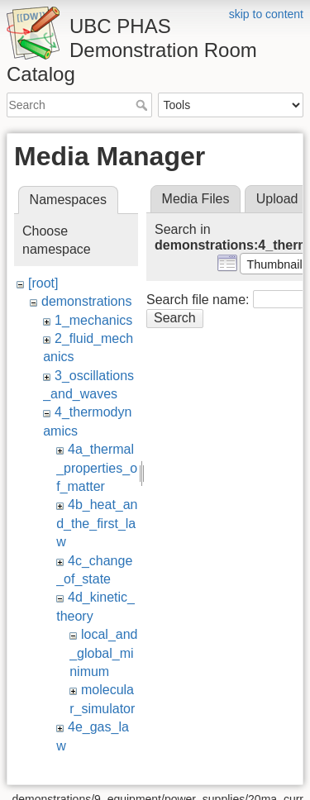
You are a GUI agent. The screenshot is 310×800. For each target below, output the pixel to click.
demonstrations (86, 301)
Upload (277, 199)
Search (143, 105)
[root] (43, 283)
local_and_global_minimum (103, 653)
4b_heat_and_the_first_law (96, 523)
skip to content (266, 14)
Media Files (196, 199)
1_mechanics (93, 320)
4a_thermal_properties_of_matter (96, 467)
